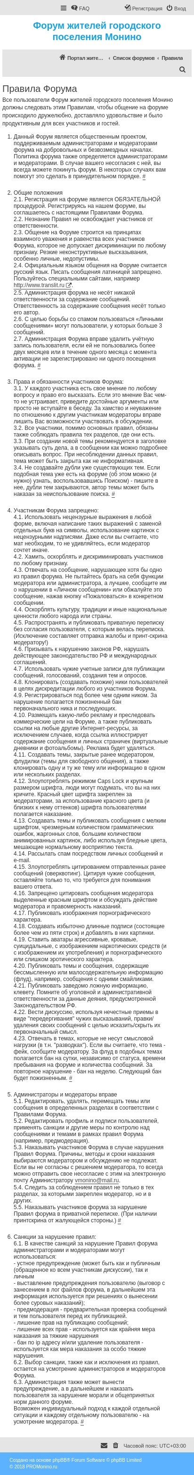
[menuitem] (80, 8)
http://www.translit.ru (39, 285)
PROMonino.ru (41, 1466)
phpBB (60, 1460)
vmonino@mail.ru (97, 1180)
